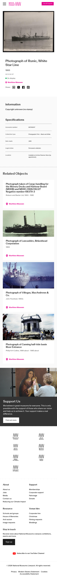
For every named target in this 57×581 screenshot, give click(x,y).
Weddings (33, 523)
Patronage (33, 496)
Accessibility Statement (29, 574)
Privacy (14, 572)
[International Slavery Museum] (15, 447)
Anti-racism (7, 520)
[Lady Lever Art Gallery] (15, 468)
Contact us (7, 499)
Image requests (9, 523)
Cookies (44, 572)
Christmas (33, 516)
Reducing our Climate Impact (14, 502)
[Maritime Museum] (41, 447)
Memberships (34, 489)
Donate (32, 499)
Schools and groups (10, 513)
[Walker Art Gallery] (15, 457)
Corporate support (36, 493)
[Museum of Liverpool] (15, 436)
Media (5, 496)
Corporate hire (35, 513)
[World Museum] (41, 436)
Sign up (9, 542)
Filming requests (35, 520)
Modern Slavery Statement (28, 572)
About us (6, 489)
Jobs (5, 493)
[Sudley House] (41, 457)
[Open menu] (4, 4)
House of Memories (10, 516)
